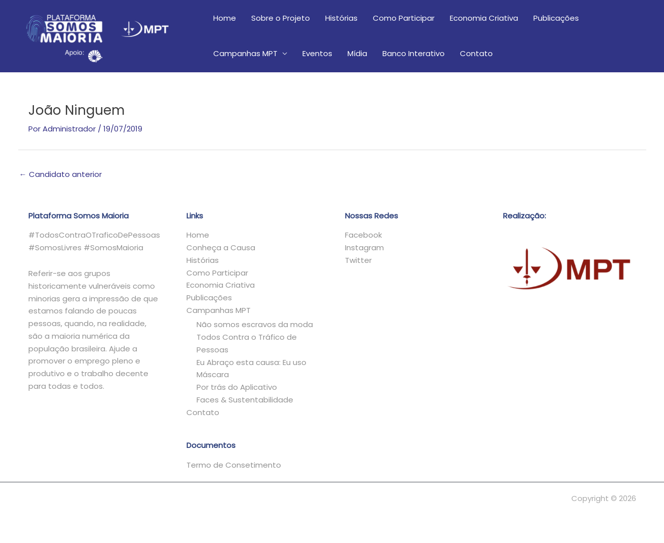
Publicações (556, 18)
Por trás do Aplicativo (237, 387)
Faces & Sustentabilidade (245, 399)
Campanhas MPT (245, 53)
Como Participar (404, 18)
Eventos (317, 53)
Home (224, 18)
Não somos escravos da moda (255, 324)
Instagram (364, 247)
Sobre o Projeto (280, 18)
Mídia (357, 53)
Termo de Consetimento (233, 465)
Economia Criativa (484, 18)
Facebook (363, 235)
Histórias (341, 18)
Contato (476, 53)
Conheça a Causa (220, 247)
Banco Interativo (413, 53)
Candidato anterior (60, 174)
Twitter (358, 260)
